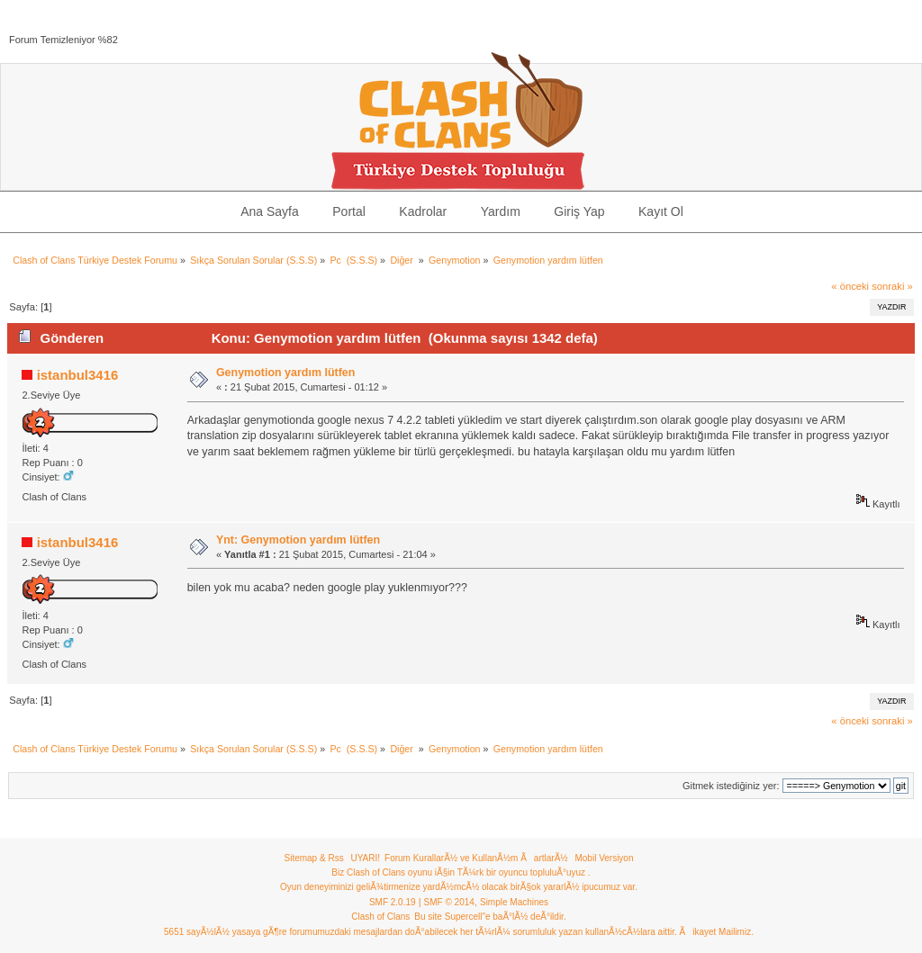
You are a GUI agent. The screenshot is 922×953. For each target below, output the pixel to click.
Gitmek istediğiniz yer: (731, 785)
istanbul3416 (78, 374)
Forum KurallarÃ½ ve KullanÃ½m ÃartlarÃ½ (476, 858)
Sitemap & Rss (314, 858)
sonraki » (892, 286)
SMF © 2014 (449, 902)
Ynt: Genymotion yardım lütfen (298, 540)
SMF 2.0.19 (392, 902)
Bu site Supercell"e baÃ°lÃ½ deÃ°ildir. (489, 917)
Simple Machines (514, 902)
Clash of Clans (380, 917)
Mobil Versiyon (603, 858)
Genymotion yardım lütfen (286, 372)
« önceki (850, 286)
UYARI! (365, 858)
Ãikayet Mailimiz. (716, 932)
